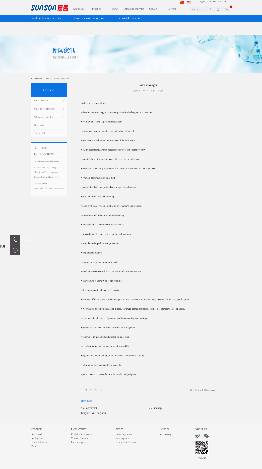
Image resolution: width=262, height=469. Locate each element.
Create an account (218, 1)
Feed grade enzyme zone (89, 18)
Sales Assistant (89, 408)
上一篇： (92, 390)
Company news (123, 434)
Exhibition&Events (125, 442)
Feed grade (37, 438)
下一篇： (200, 390)
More (34, 446)
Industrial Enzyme (128, 18)
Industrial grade (39, 442)
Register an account (81, 434)
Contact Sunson (79, 438)
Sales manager (155, 408)
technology (165, 434)
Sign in (203, 1)
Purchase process (80, 442)
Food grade (37, 434)
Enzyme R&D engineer (93, 413)
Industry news (122, 438)
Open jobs (65, 78)
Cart (227, 9)
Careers (56, 78)
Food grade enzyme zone (46, 18)
